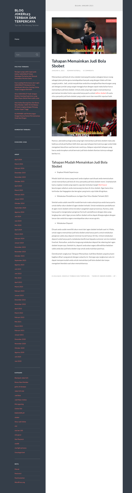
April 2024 (18, 230)
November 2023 (20, 251)
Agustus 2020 (19, 352)
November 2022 (20, 304)
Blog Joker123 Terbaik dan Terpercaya (25, 16)
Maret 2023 (19, 287)
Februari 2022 (19, 317)
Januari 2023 (19, 295)
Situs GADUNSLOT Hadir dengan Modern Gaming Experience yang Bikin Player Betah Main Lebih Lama (27, 96)
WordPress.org (20, 482)
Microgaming (19, 404)
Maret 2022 (19, 313)
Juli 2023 (18, 269)
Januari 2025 (19, 199)
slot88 (17, 444)
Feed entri (18, 473)
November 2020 (20, 343)
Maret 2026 (19, 164)
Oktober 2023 (19, 256)
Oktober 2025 (19, 181)
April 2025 (18, 186)
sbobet (17, 417)
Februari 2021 (19, 330)
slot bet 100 (19, 430)
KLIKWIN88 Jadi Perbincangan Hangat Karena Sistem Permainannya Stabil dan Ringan (27, 116)
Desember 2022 (20, 300)
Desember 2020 (20, 339)
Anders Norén (105, 276)
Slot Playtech (19, 439)
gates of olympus (20, 387)
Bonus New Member (21, 382)
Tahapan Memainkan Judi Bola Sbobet (79, 63)
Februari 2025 (19, 194)
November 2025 (20, 177)
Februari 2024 (19, 238)
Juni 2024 (18, 221)
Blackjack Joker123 (21, 378)
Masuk (17, 469)
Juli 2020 (18, 357)
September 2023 (20, 260)
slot (16, 426)
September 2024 (20, 208)
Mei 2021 (18, 322)
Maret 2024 (19, 234)
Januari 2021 (19, 335)
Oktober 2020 (19, 348)
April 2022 (18, 308)
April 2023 (18, 282)
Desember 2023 (20, 247)
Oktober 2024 (19, 203)
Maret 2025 (19, 190)
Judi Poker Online (21, 400)
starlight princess (21, 448)
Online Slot (18, 408)
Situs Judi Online (20, 422)
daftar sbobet (100, 93)
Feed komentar (20, 478)
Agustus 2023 (19, 265)
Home (17, 39)
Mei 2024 (18, 225)
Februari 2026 (19, 168)
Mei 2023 (18, 278)
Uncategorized (20, 452)
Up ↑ (115, 276)
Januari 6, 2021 (58, 70)
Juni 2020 (18, 361)
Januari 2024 (19, 243)
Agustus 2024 (19, 212)
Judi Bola (18, 395)
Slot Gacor (102, 185)
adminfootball (74, 70)
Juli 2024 (18, 216)
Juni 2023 (18, 273)
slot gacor (18, 435)
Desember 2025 (20, 173)
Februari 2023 (19, 291)
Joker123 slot (19, 391)
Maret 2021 (19, 326)
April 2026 (18, 159)
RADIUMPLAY (20, 413)
